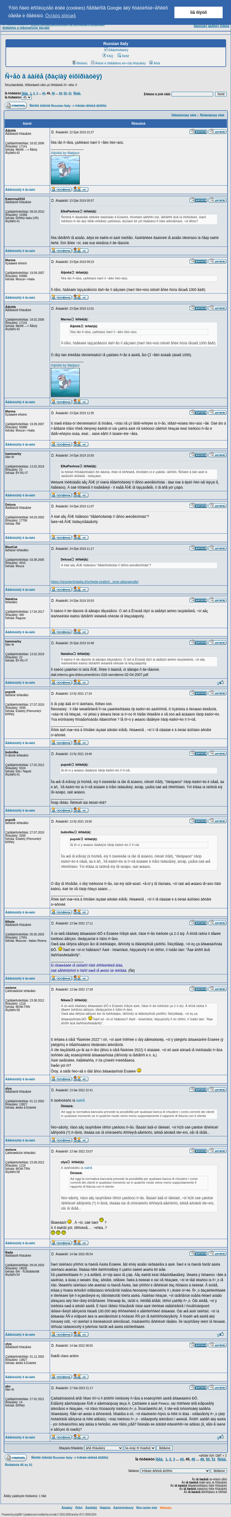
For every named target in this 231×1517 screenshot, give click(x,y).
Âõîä (154, 63)
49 (60, 93)
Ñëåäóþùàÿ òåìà (212, 115)
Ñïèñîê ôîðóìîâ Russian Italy (49, 105)
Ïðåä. (25, 93)
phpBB (18, 1514)
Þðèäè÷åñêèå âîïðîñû (91, 105)
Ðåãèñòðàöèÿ (116, 50)
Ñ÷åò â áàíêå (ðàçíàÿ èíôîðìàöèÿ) (53, 76)
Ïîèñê (123, 56)
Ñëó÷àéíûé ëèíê (146, 1507)
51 (70, 93)
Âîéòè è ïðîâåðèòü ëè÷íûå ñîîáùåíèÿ (118, 63)
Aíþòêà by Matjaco (65, 153)
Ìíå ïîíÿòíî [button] (198, 12)
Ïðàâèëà (105, 1507)
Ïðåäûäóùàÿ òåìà (184, 115)
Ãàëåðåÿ (91, 1507)
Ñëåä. (77, 93)
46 (53, 93)
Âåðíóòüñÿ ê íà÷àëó (20, 189)
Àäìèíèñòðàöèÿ (123, 1507)
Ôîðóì (79, 1507)
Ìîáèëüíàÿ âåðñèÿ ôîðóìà (211, 26)
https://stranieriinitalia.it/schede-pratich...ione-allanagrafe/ (95, 582)
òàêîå (80, 1100)
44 (43, 93)
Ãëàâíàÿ (67, 1507)
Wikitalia (166, 1507)
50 (65, 93)
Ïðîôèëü (79, 63)
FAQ (108, 56)
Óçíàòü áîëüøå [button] (60, 15)
